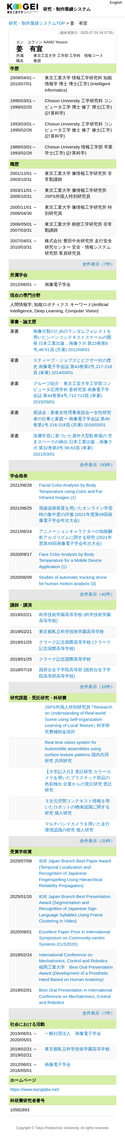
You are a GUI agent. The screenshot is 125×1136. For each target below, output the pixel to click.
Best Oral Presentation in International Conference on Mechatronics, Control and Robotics (75, 996)
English (116, 2)
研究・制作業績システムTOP (37, 23)
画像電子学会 (58, 1064)
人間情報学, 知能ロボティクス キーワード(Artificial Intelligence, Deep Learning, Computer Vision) (59, 307)
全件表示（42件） (97, 594)
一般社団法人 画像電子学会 (73, 1033)
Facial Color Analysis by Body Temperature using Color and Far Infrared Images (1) (70, 491)
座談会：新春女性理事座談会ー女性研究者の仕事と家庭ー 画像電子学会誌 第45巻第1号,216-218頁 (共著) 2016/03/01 (72, 418)
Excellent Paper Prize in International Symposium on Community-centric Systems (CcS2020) (74, 938)
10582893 (19, 1109)
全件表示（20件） (97, 840)
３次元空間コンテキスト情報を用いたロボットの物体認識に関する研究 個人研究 (77, 807)
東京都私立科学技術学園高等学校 (71, 631)
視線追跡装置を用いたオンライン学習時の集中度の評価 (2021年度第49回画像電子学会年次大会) (76, 514)
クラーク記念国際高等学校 (65, 659)
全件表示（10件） (97, 686)
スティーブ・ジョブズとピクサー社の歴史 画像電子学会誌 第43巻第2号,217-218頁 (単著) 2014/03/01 (72, 366)
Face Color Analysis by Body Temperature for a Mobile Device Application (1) (70, 560)
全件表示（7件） (98, 264)
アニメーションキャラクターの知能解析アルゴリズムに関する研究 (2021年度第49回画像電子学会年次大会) (76, 537)
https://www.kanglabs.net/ (34, 1089)
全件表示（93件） (97, 464)
